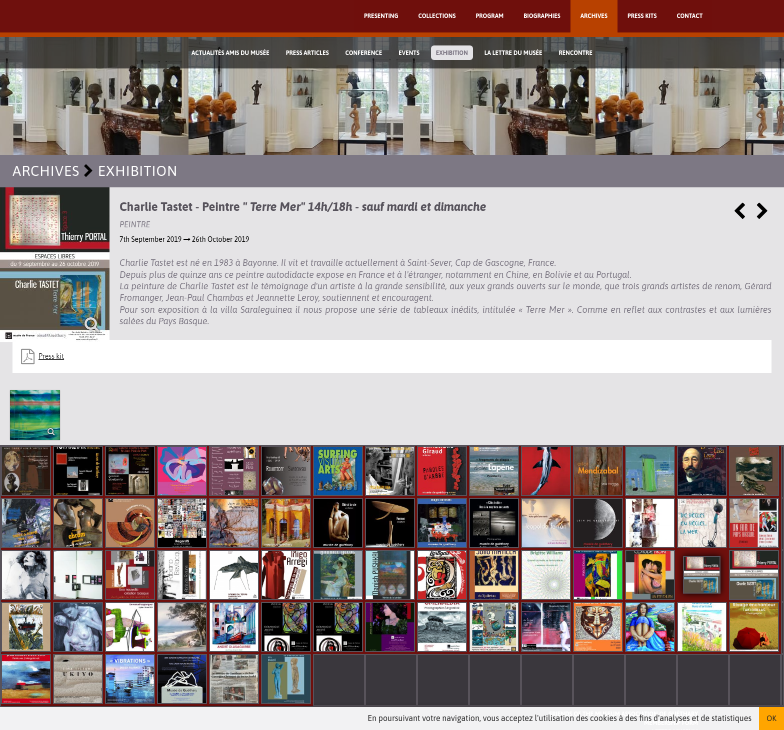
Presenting (381, 15)
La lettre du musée (513, 52)
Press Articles (307, 52)
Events (409, 52)
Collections (437, 15)
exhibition (452, 52)
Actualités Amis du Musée (231, 52)
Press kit (51, 356)
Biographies (542, 15)
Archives (594, 15)
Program (490, 15)
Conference (364, 52)
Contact (689, 15)
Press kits (642, 15)
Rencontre (575, 52)
